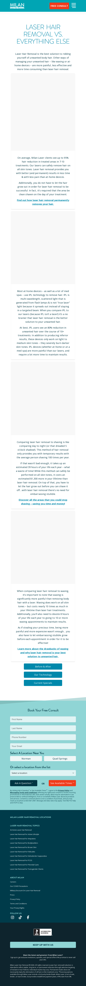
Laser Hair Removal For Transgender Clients (26, 869)
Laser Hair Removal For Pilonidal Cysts (24, 865)
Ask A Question (24, 783)
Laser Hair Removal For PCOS (21, 860)
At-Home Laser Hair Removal (21, 830)
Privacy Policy (63, 790)
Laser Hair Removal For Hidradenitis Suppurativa (28, 856)
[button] (73, 5)
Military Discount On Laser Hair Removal (25, 890)
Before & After (43, 666)
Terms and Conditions (18, 903)
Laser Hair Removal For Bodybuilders (24, 843)
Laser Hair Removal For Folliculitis (22, 851)
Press (12, 895)
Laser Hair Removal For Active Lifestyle (24, 834)
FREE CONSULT (59, 5)
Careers (13, 882)
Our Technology (43, 674)
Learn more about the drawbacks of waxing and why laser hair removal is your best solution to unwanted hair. (42, 652)
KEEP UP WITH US (43, 944)
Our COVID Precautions (19, 886)
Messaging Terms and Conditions (23, 792)
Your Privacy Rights (17, 908)
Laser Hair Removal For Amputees (23, 838)
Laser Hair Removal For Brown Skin (23, 847)
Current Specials (43, 682)
